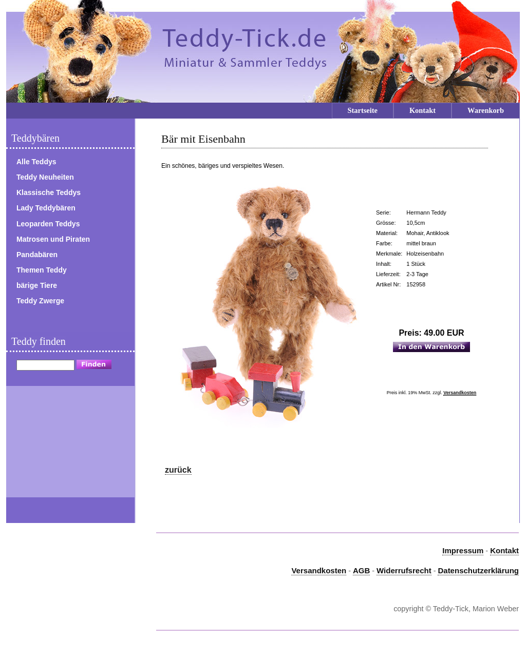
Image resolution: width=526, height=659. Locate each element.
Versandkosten (459, 392)
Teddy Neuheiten (45, 177)
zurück (178, 470)
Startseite (363, 110)
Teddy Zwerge (40, 301)
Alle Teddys (36, 162)
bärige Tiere (36, 285)
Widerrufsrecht (404, 570)
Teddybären (35, 138)
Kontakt (422, 110)
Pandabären (37, 254)
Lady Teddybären (46, 208)
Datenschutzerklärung (478, 570)
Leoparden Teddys (48, 224)
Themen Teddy (41, 270)
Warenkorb (485, 110)
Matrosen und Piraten (53, 239)
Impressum (462, 550)
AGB (361, 570)
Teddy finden (38, 341)
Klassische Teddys (48, 192)
